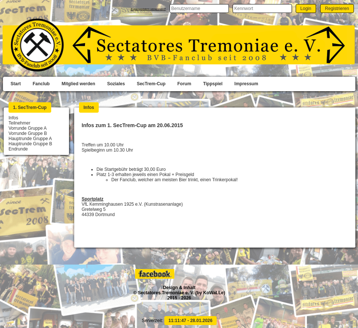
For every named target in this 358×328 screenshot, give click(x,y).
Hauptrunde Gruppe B (30, 143)
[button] (306, 8)
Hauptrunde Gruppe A (30, 138)
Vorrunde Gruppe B (28, 133)
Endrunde (18, 149)
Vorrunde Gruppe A (28, 128)
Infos (13, 117)
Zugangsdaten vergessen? (148, 9)
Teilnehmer (19, 123)
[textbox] (199, 8)
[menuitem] (16, 84)
